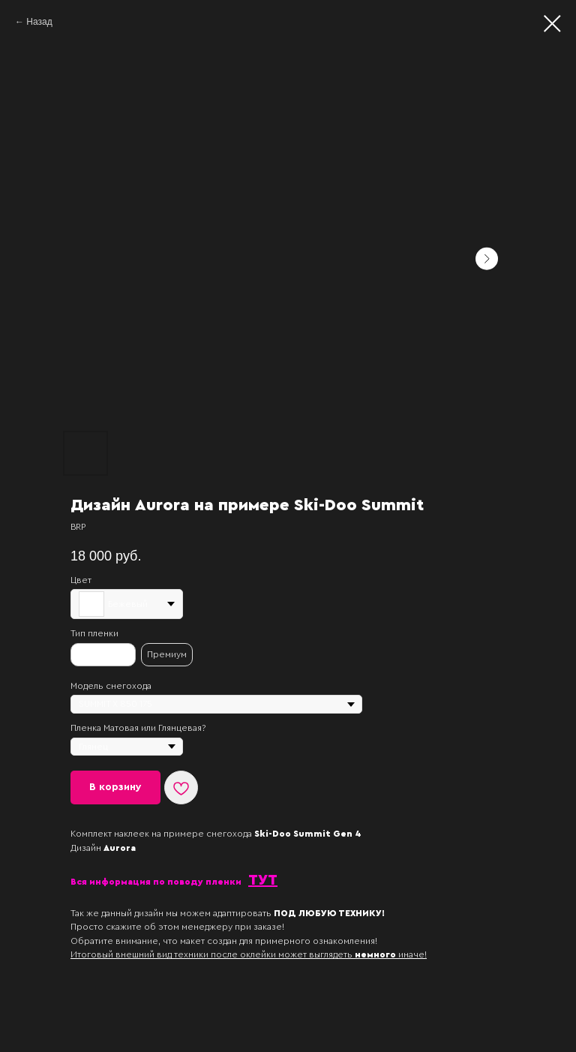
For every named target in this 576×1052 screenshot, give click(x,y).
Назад (39, 22)
